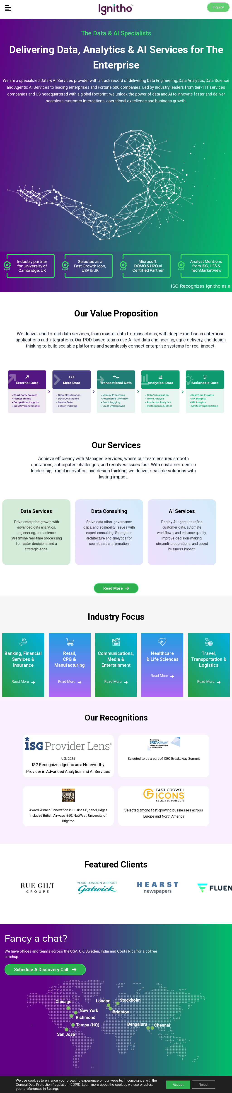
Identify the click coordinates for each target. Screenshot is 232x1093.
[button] (29, 8)
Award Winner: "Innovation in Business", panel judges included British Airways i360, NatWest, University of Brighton (68, 815)
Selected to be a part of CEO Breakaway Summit (164, 759)
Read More (20, 681)
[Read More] (33, 682)
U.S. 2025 (68, 759)
